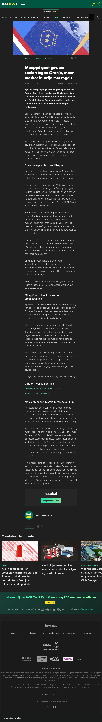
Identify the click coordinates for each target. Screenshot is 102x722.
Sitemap (87, 633)
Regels (13, 633)
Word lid (96, 4)
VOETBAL (56, 17)
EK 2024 (29, 527)
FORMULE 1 (68, 17)
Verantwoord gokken (51, 633)
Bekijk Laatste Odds (51, 501)
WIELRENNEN (82, 17)
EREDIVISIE (7, 565)
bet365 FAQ (34, 633)
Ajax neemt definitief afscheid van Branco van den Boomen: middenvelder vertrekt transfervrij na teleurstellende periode (20, 576)
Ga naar (51, 11)
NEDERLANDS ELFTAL (45, 59)
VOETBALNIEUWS (89, 565)
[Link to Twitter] (76, 59)
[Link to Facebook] (72, 59)
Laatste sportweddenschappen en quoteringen (44, 388)
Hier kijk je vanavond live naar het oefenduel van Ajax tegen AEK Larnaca (58, 569)
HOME (4, 17)
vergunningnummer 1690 (83, 687)
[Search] (97, 17)
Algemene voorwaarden (88, 609)
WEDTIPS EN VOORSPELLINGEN (35, 17)
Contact (23, 633)
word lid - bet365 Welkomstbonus (38, 394)
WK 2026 (14, 17)
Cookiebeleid (17, 678)
